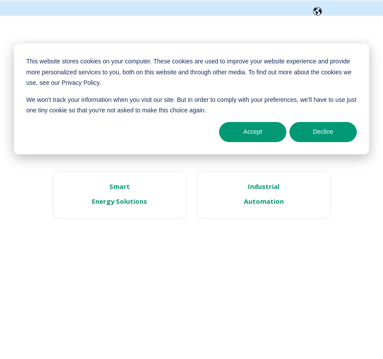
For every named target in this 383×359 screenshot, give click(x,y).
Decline (323, 131)
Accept (253, 131)
